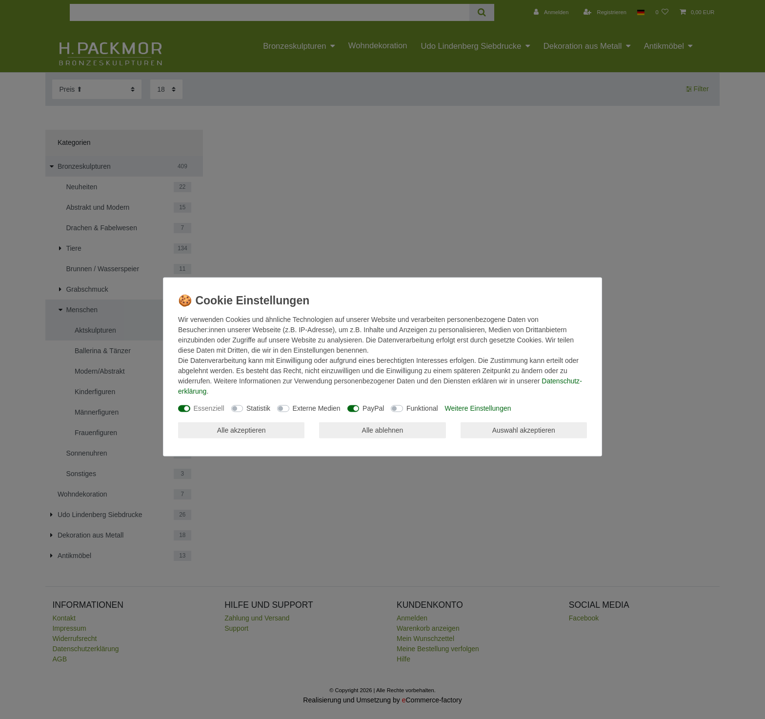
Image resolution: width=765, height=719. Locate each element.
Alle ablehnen (382, 430)
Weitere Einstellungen (478, 408)
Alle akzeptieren (241, 430)
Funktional (422, 408)
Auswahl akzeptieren (523, 430)
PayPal (373, 408)
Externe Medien (317, 408)
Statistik (258, 408)
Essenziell (209, 408)
